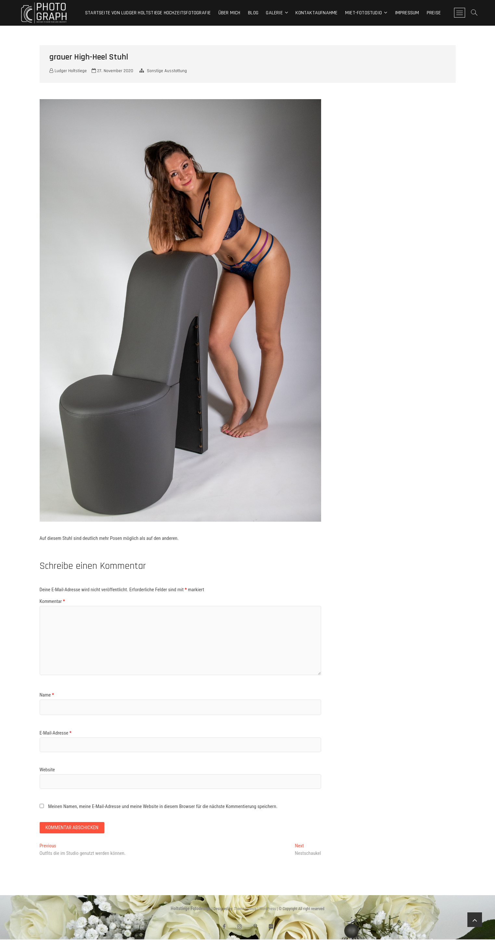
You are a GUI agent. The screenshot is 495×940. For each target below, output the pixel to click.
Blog (253, 12)
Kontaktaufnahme (316, 12)
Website (47, 770)
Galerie (274, 12)
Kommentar (52, 601)
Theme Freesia (245, 909)
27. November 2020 (112, 71)
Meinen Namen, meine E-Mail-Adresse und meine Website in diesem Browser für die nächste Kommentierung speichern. (163, 806)
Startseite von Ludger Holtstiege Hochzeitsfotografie (148, 12)
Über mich (229, 12)
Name (47, 695)
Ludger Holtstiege (68, 71)
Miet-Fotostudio (363, 12)
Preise (434, 12)
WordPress (267, 909)
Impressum (407, 12)
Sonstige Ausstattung (167, 71)
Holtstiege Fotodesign (191, 909)
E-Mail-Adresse (56, 733)
